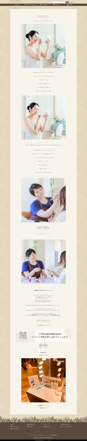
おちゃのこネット (41, 440)
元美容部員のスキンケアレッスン (43, 405)
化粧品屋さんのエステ (43, 407)
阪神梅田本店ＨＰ (43, 352)
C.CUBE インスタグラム (43, 355)
